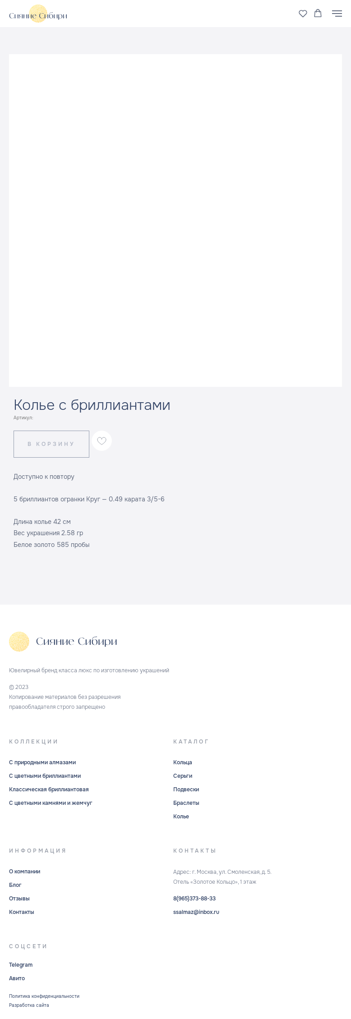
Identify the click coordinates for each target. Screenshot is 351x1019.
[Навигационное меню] (337, 13)
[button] (303, 13)
